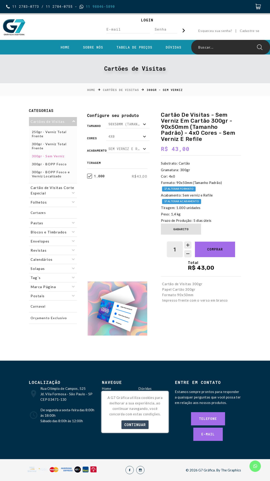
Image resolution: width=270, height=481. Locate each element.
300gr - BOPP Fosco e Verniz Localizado (51, 174)
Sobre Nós (93, 47)
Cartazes (38, 213)
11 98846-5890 (99, 6)
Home (65, 47)
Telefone (208, 418)
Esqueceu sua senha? (215, 31)
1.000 (96, 176)
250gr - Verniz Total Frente (49, 134)
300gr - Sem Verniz (48, 156)
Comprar (215, 249)
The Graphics (231, 470)
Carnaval (38, 306)
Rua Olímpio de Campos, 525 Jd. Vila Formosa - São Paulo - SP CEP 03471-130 (66, 393)
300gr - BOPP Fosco (49, 164)
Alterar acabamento (181, 202)
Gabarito (181, 229)
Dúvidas (173, 47)
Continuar (135, 424)
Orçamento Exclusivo (49, 318)
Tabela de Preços (134, 47)
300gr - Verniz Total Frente (49, 146)
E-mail (208, 434)
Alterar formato (179, 189)
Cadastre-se (250, 31)
